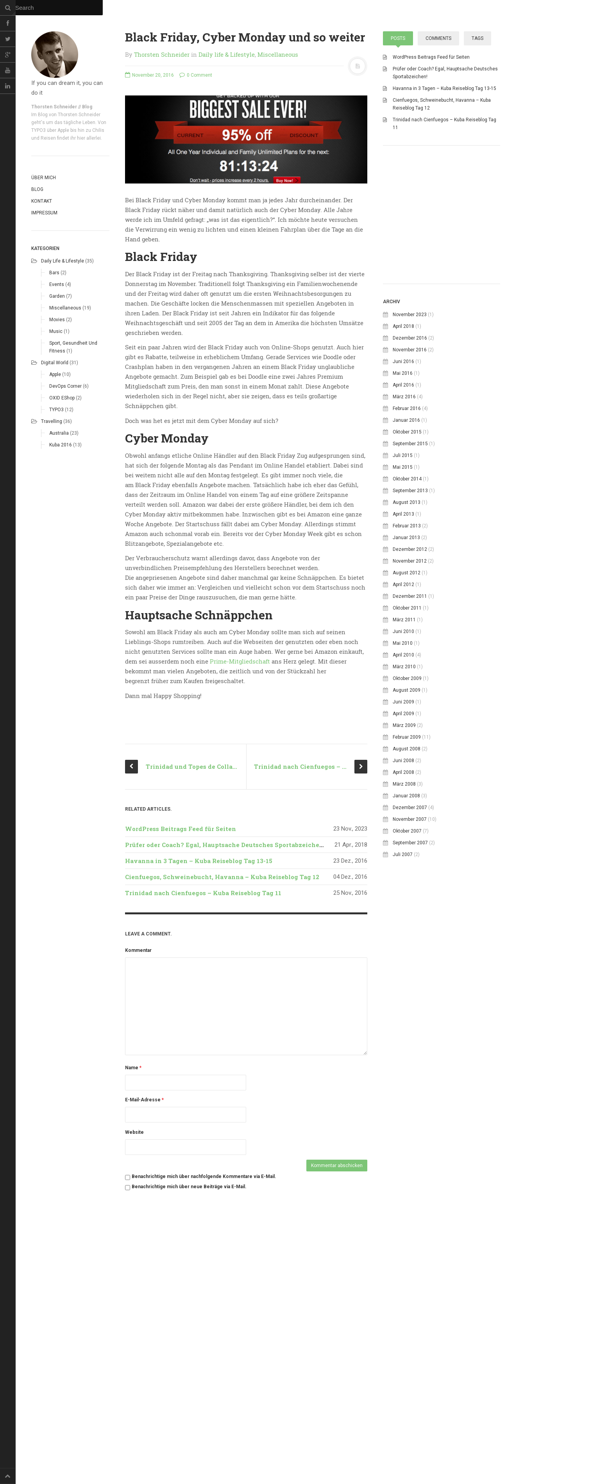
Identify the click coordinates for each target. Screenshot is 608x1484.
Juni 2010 (403, 742)
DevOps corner (65, 386)
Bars (54, 272)
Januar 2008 (406, 906)
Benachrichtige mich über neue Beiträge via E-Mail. (189, 1414)
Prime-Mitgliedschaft (240, 661)
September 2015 (410, 554)
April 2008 (403, 883)
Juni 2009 (403, 812)
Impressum (44, 213)
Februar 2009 (407, 848)
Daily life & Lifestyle (62, 261)
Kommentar (138, 1178)
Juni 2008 (403, 871)
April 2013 (403, 625)
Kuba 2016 (60, 445)
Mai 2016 (403, 484)
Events (56, 284)
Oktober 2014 (407, 589)
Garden (57, 296)
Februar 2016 (407, 519)
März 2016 (404, 507)
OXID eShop (62, 398)
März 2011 (404, 730)
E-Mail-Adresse (144, 1327)
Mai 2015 (403, 578)
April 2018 (403, 437)
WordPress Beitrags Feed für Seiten (180, 1056)
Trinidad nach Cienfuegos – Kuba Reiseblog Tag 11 (203, 1120)
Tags (477, 38)
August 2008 (406, 859)
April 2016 (403, 495)
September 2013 (410, 601)
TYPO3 (56, 409)
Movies (57, 319)
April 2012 (403, 695)
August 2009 (406, 801)
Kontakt (41, 201)
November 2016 (410, 460)
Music (56, 331)
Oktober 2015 (407, 542)
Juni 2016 (403, 472)
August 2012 (406, 683)
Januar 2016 (406, 531)
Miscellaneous (65, 308)
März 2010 (404, 777)
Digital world (54, 362)
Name (133, 1295)
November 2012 (410, 672)
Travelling (51, 421)
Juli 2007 (403, 965)
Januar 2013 (406, 648)
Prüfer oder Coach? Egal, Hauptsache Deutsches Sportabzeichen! (225, 1072)
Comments (438, 38)
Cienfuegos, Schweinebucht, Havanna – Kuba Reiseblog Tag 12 (222, 1104)
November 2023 (410, 425)
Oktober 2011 (407, 718)
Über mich (43, 177)
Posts (398, 38)
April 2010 (403, 765)
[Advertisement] (441, 329)
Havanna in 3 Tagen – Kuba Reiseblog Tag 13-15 (198, 1088)
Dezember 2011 (410, 707)
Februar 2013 (407, 636)
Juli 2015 (403, 566)
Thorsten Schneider (162, 54)
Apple (55, 374)
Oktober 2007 (407, 941)
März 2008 (404, 895)
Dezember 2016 (410, 448)
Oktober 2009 (407, 789)
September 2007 (410, 953)
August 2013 (406, 613)
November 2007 (410, 930)
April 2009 (403, 824)
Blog (37, 189)
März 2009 (404, 836)
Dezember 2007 (410, 918)
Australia (59, 433)
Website (134, 1360)
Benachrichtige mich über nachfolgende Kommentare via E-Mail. (204, 1404)
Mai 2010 (403, 754)
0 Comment (195, 75)
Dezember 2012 (410, 660)
